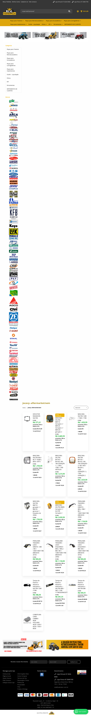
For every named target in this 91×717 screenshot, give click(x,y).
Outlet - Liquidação (34, 24)
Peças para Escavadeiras (53, 21)
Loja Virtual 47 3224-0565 (62, 2)
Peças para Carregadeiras (71, 21)
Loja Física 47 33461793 (81, 2)
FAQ (18, 675)
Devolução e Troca (23, 669)
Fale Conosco (7, 669)
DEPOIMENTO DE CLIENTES (72, 24)
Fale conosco (33, 2)
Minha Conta (16, 2)
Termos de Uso (22, 667)
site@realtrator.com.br (61, 676)
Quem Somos (7, 667)
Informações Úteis (23, 662)
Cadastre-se (24, 2)
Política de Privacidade (21, 672)
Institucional (6, 662)
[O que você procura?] (69, 11)
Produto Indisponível (27, 610)
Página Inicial (7, 665)
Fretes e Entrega (22, 678)
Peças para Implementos (17, 24)
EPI (49, 24)
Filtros (43, 24)
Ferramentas (57, 24)
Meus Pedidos (7, 2)
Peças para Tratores (16, 21)
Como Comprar (22, 665)
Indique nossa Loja (8, 671)
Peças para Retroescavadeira (34, 21)
